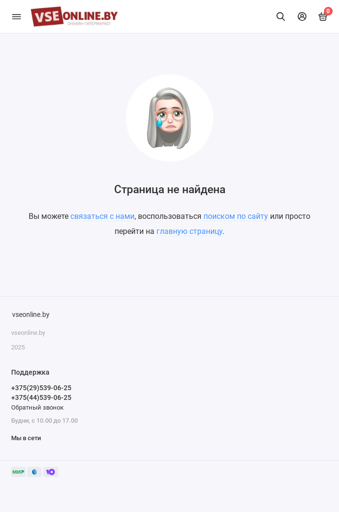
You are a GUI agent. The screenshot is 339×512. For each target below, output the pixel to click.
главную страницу (189, 231)
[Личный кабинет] (302, 16)
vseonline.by (31, 315)
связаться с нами (102, 216)
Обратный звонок (37, 407)
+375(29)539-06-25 (41, 388)
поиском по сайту (235, 216)
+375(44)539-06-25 (41, 397)
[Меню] (16, 16)
